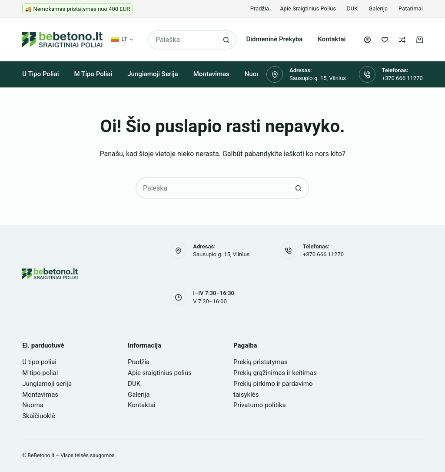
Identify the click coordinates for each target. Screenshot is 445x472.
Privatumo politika (259, 405)
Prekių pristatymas (260, 362)
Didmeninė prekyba (274, 39)
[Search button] (226, 40)
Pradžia (259, 8)
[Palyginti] (402, 40)
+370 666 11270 (402, 78)
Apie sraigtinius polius (308, 8)
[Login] (367, 40)
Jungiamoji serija (152, 74)
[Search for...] (182, 40)
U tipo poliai (40, 74)
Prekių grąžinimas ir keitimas (275, 373)
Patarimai (411, 8)
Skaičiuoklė (38, 416)
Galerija (378, 8)
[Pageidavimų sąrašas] (385, 40)
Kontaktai (331, 39)
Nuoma (32, 405)
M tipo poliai (93, 74)
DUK (352, 8)
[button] (122, 39)
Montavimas (211, 74)
